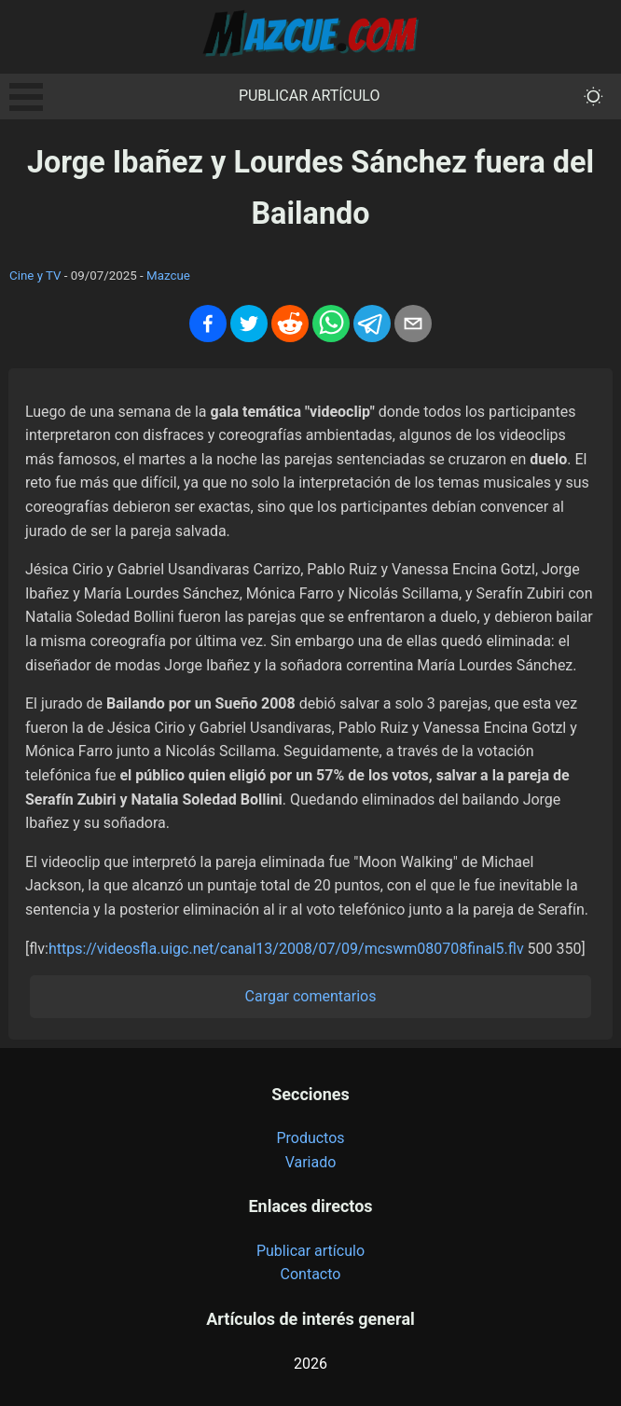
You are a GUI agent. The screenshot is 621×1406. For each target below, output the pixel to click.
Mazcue (168, 276)
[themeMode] (593, 96)
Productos (310, 1138)
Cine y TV (35, 276)
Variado (311, 1162)
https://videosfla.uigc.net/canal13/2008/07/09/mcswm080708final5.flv (286, 949)
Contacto (311, 1274)
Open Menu (26, 97)
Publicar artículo (309, 95)
